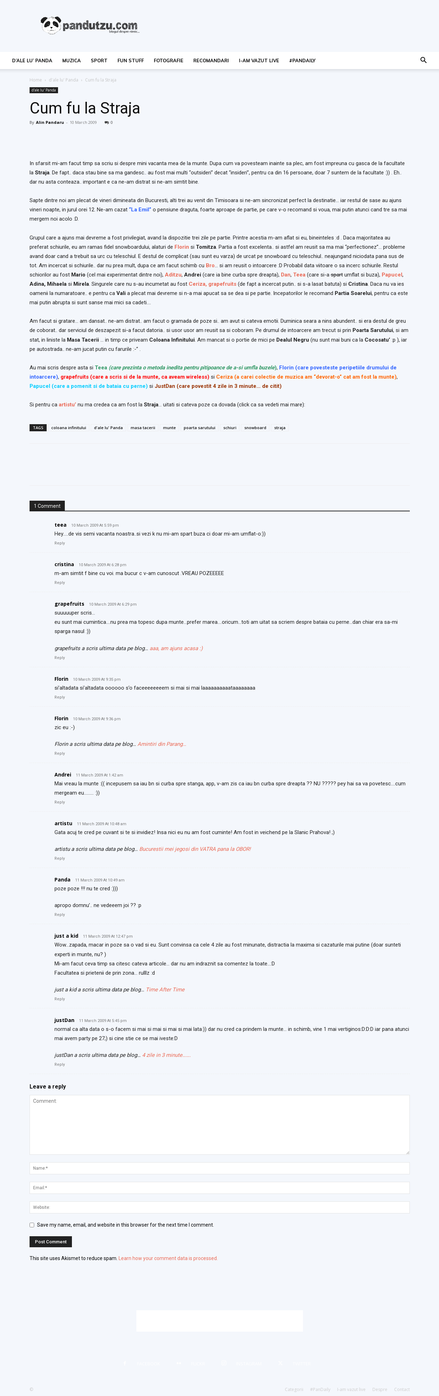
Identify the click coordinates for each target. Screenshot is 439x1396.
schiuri (229, 427)
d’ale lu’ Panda (32, 60)
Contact (402, 1389)
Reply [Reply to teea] (59, 543)
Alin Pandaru (50, 122)
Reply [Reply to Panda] (59, 914)
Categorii (294, 1389)
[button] (423, 61)
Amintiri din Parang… (161, 744)
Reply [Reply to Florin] (59, 697)
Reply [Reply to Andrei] (59, 802)
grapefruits (222, 284)
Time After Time (165, 989)
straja (280, 427)
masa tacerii (143, 427)
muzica (71, 60)
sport (99, 60)
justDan (64, 1020)
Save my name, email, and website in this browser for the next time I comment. (125, 1225)
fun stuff (130, 60)
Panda (62, 879)
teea (60, 524)
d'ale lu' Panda (63, 80)
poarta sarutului (199, 427)
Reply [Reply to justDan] (59, 1064)
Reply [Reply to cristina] (59, 582)
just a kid (66, 935)
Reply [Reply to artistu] (59, 858)
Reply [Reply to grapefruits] (59, 657)
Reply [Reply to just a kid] (59, 999)
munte (169, 427)
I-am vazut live (259, 60)
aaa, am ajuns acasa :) (176, 648)
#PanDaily (302, 60)
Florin (61, 678)
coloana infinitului (68, 427)
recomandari (211, 60)
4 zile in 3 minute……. (166, 1055)
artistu (63, 823)
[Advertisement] (219, 1321)
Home (36, 80)
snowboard (255, 427)
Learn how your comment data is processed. (168, 1258)
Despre (379, 1389)
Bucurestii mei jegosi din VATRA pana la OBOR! (195, 849)
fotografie (168, 60)
